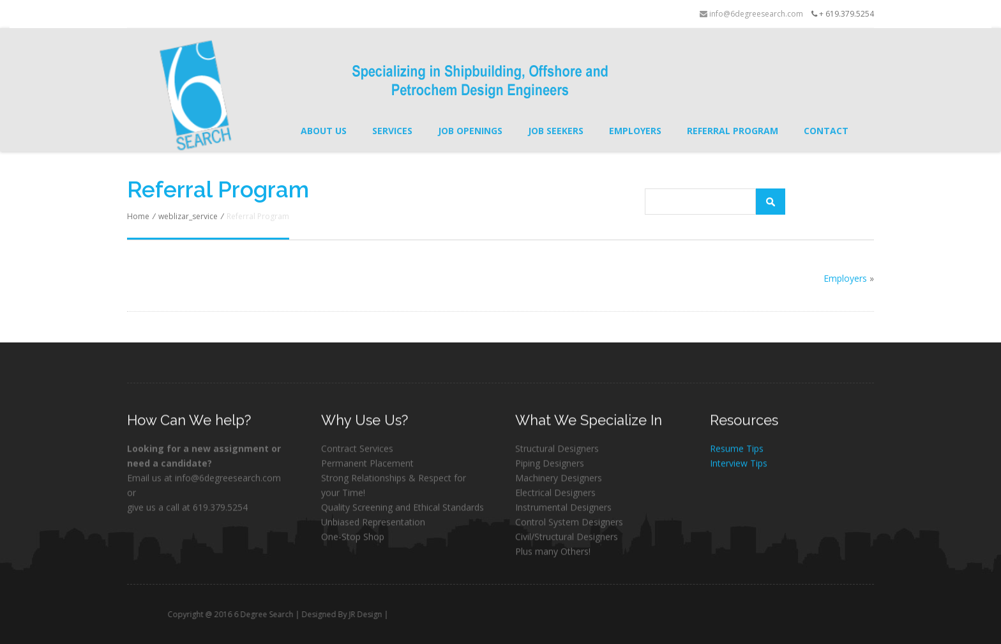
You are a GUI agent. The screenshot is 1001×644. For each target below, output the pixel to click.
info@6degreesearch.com (751, 13)
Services (392, 131)
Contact (826, 131)
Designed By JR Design (359, 614)
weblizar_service (188, 216)
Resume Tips (737, 449)
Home (138, 216)
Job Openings (470, 131)
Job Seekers (555, 131)
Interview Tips (738, 464)
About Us (324, 131)
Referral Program (732, 131)
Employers (635, 131)
